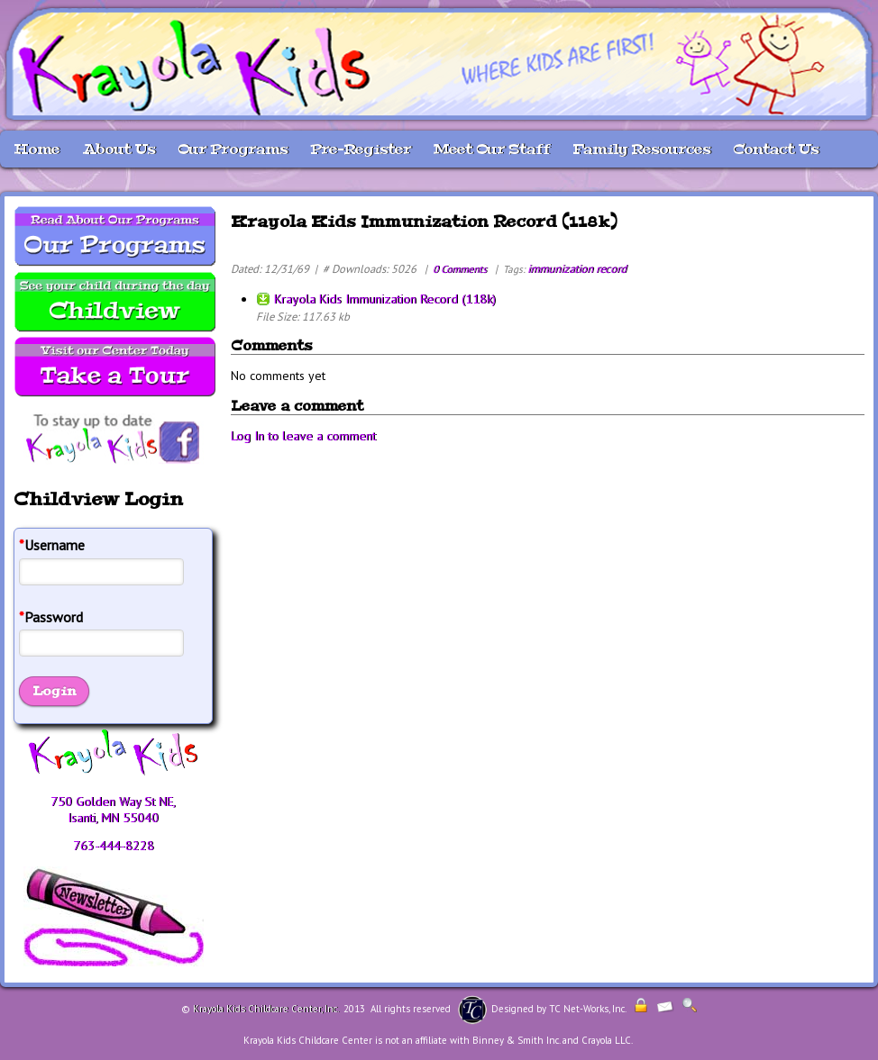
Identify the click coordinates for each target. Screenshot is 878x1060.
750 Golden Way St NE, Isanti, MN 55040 (113, 809)
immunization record (576, 268)
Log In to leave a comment (303, 436)
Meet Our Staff (492, 149)
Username (52, 545)
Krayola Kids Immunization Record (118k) (385, 299)
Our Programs (233, 149)
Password (51, 617)
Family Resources (641, 149)
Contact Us (776, 149)
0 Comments (460, 269)
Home (36, 149)
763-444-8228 (113, 846)
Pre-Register (360, 149)
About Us (118, 149)
